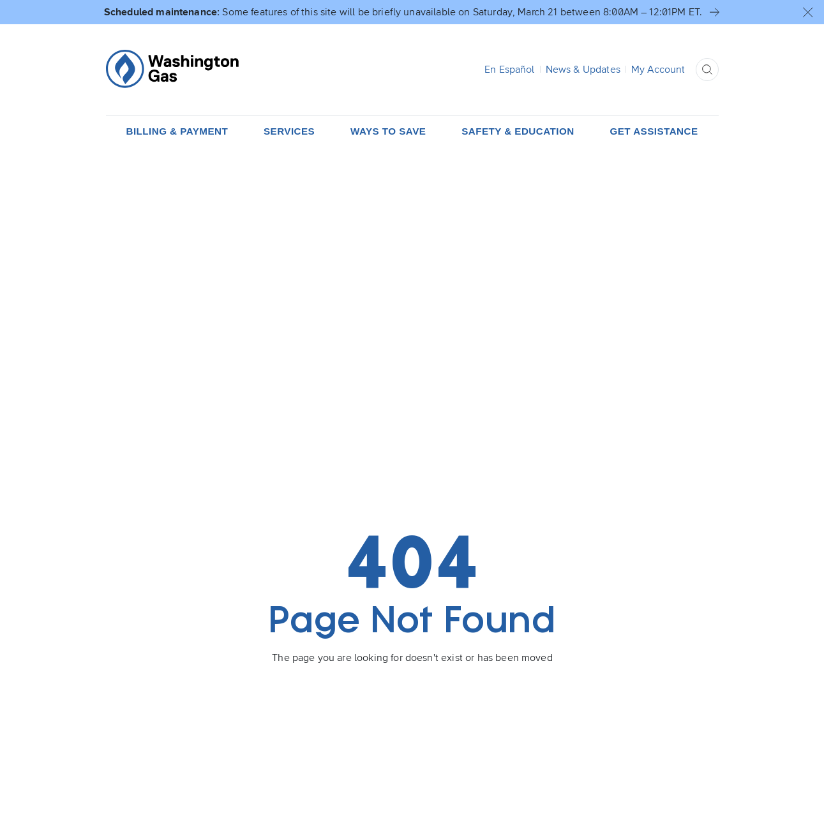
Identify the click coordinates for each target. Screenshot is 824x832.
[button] (808, 12)
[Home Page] (172, 69)
